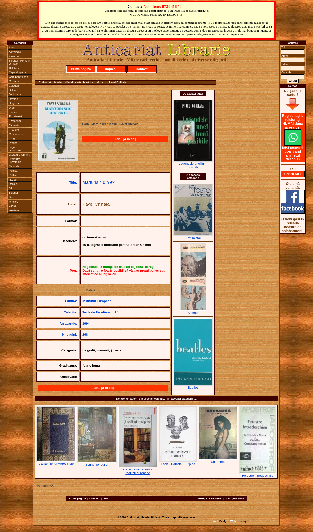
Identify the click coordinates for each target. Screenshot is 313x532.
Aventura (14, 56)
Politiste (13, 175)
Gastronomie (16, 134)
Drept (12, 107)
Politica (13, 170)
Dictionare (15, 94)
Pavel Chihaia (96, 204)
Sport (12, 197)
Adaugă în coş (125, 139)
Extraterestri (16, 116)
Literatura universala (15, 160)
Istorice (13, 142)
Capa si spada (17, 72)
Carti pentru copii (19, 76)
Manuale (14, 166)
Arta (11, 47)
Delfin (12, 90)
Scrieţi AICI (292, 174)
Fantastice (15, 125)
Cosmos (14, 81)
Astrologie (15, 51)
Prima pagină (81, 69)
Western (14, 210)
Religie (13, 183)
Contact (141, 69)
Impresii (111, 69)
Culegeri (14, 85)
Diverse (13, 98)
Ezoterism (15, 120)
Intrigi (12, 138)
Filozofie (14, 129)
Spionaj (13, 192)
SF (10, 188)
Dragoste (14, 103)
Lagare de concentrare (16, 149)
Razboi (13, 179)
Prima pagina (77, 498)
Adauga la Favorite (209, 498)
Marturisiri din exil (99, 182)
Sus (105, 498)
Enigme (13, 112)
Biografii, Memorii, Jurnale (19, 62)
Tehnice (13, 201)
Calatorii (14, 68)
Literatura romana (19, 154)
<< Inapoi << (45, 485)
